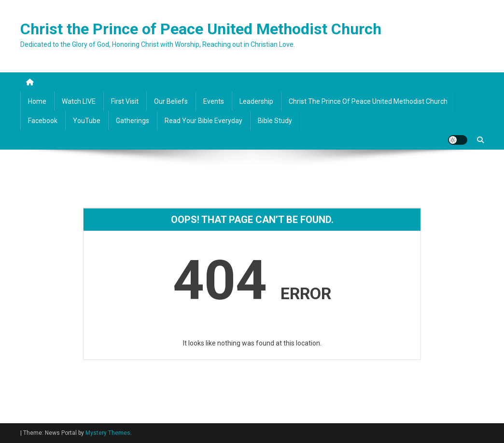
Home (37, 101)
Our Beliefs (171, 101)
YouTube (86, 121)
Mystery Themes (107, 432)
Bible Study (275, 121)
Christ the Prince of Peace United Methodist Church (200, 29)
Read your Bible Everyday (203, 121)
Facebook (42, 121)
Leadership (256, 101)
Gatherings (132, 121)
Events (213, 101)
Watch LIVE (79, 101)
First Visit (125, 101)
